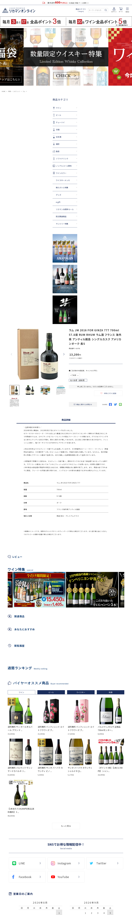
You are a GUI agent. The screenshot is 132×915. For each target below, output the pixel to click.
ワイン (38, 107)
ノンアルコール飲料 (43, 165)
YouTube (63, 877)
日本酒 (38, 137)
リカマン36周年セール (44, 209)
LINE (22, 863)
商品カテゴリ (81, 10)
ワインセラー (40, 173)
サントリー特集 (41, 223)
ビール (38, 115)
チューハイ (39, 122)
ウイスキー (80, 692)
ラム (24, 91)
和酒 (110, 692)
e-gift (37, 202)
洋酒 (9, 91)
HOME (3, 91)
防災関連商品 (40, 216)
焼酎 (37, 144)
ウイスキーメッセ (42, 180)
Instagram (64, 863)
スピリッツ (16, 91)
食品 (37, 151)
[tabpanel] (92, 590)
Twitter (101, 863)
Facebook (25, 877)
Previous (2, 57)
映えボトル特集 (41, 187)
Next (129, 57)
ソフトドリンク (41, 158)
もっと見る (66, 826)
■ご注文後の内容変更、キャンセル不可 (83, 370)
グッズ (38, 194)
